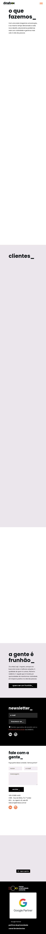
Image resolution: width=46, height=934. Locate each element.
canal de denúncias (17, 928)
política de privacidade (18, 925)
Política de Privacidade (17, 730)
